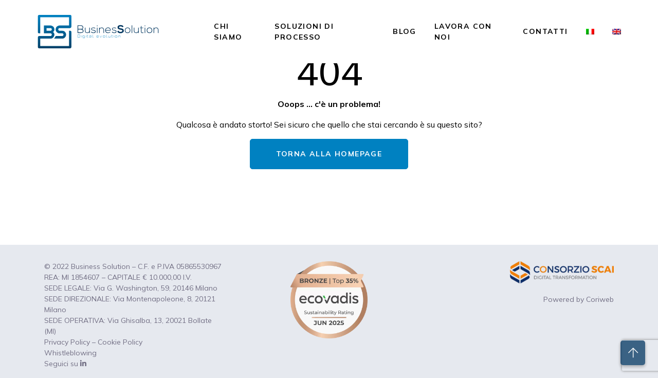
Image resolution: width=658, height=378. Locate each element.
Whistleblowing (70, 352)
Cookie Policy (120, 342)
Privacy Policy (67, 342)
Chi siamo (228, 32)
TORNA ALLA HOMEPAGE (329, 153)
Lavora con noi (463, 32)
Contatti (545, 31)
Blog (404, 31)
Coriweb (600, 299)
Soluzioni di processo (304, 32)
